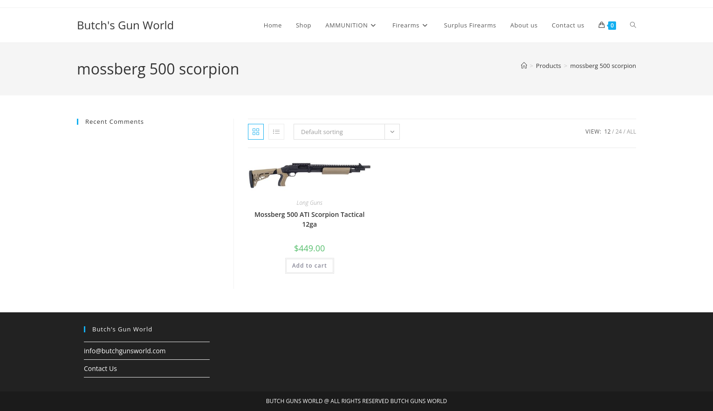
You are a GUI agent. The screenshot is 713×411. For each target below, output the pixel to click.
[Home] (524, 65)
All (631, 131)
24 (619, 131)
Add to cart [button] (309, 266)
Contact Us (100, 368)
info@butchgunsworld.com (125, 350)
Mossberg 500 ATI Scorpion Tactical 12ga (309, 219)
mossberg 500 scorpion (603, 65)
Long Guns (309, 203)
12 (607, 131)
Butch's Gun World (125, 25)
